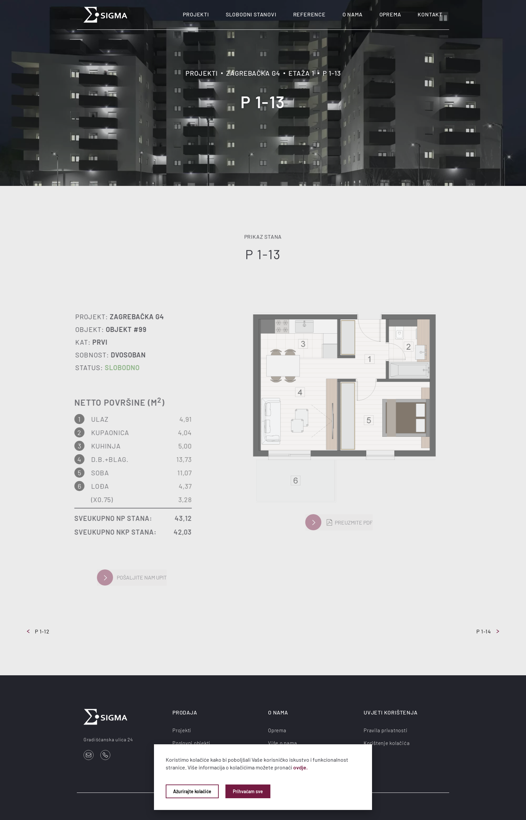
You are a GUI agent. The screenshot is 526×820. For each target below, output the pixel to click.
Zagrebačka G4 (253, 73)
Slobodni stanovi (251, 14)
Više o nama (282, 743)
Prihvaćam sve (248, 791)
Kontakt (430, 14)
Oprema (390, 14)
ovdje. (300, 767)
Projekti (196, 14)
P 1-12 (38, 631)
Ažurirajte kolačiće (192, 791)
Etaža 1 (301, 73)
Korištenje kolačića (387, 743)
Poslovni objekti (191, 743)
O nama (353, 14)
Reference (309, 14)
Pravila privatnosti (385, 730)
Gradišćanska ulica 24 (108, 739)
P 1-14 (487, 631)
